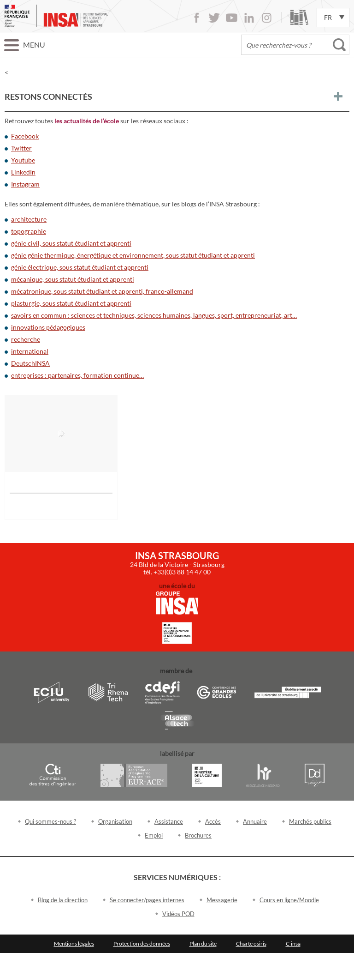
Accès (213, 821)
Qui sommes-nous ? (50, 821)
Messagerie (221, 900)
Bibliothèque (299, 17)
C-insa (293, 943)
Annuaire (255, 821)
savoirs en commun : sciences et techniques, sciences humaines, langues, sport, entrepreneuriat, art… (154, 315)
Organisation (115, 821)
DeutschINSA (30, 363)
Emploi (154, 835)
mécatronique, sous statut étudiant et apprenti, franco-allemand (102, 291)
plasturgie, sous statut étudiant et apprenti (71, 303)
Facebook (196, 18)
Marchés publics (310, 821)
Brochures (198, 835)
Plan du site (203, 943)
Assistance (168, 821)
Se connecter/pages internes (147, 900)
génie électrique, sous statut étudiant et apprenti (79, 267)
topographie (28, 231)
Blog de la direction (63, 900)
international (29, 351)
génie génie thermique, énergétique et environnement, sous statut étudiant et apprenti (133, 255)
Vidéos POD (178, 913)
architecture (29, 219)
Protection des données (141, 943)
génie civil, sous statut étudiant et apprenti (71, 243)
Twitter (214, 18)
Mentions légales (74, 943)
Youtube (231, 18)
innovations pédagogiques (48, 327)
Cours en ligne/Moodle (289, 900)
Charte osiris (251, 943)
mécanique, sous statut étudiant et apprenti (72, 279)
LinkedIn (249, 18)
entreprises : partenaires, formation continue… (77, 375)
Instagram (266, 18)
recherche (25, 339)
